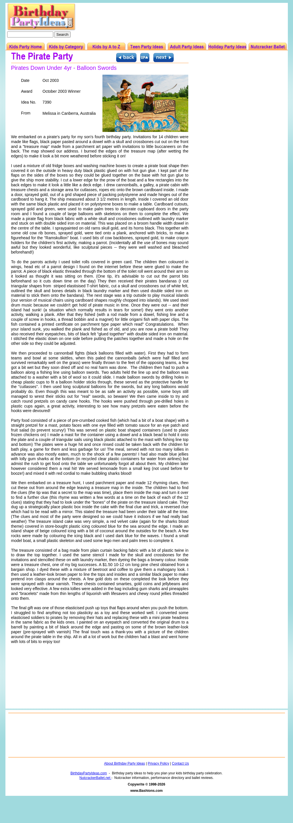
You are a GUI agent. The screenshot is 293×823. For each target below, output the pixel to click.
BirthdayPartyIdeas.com (88, 773)
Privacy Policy (158, 763)
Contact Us (180, 763)
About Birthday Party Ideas (124, 763)
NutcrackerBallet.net (95, 778)
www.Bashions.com (146, 791)
